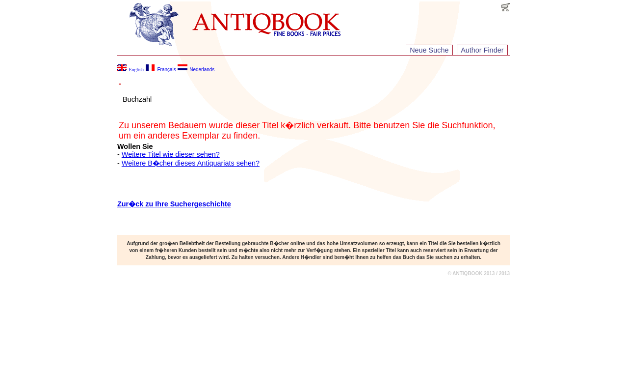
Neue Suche (429, 50)
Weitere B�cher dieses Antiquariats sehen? (191, 163)
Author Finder (482, 50)
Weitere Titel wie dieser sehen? (171, 154)
